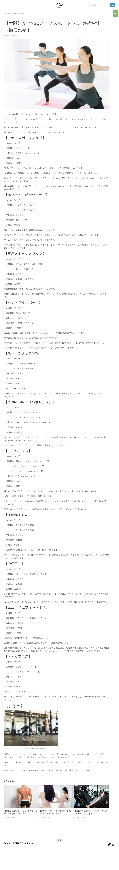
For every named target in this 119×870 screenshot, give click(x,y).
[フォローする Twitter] (109, 844)
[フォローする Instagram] (113, 844)
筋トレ (23, 14)
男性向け (16, 14)
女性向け (7, 14)
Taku (8, 36)
